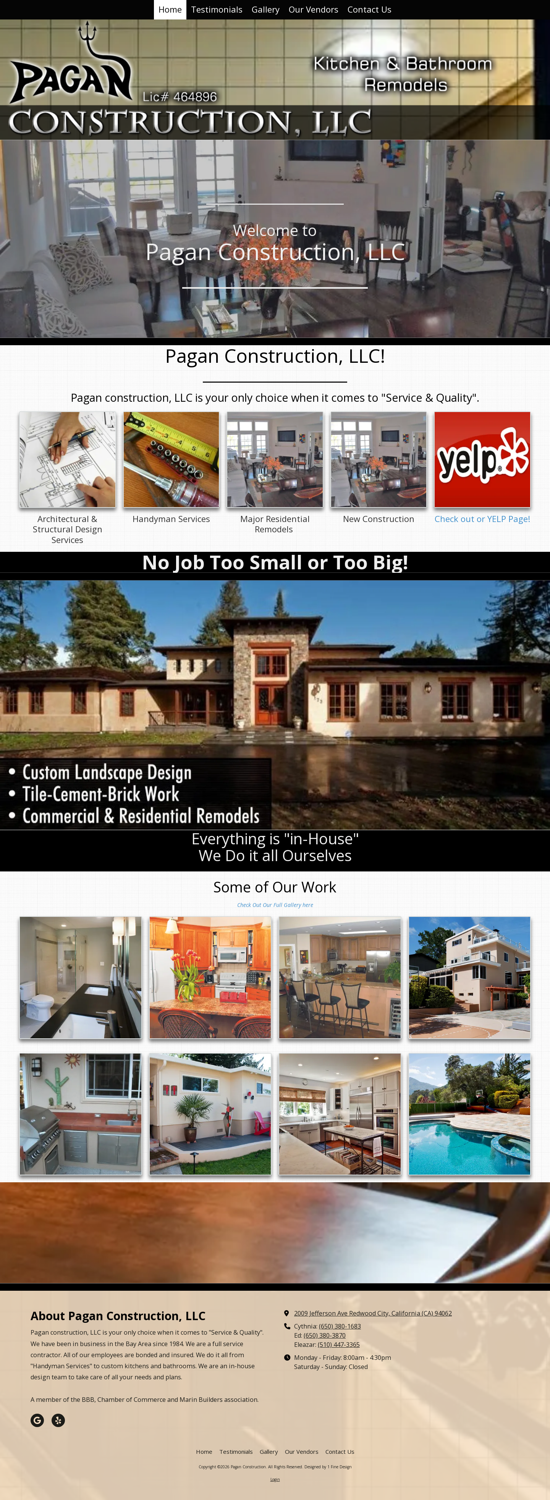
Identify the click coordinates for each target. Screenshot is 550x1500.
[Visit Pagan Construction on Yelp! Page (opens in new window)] (58, 1420)
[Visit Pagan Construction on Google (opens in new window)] (37, 1420)
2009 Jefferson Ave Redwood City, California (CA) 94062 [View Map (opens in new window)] (373, 1313)
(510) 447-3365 (339, 1344)
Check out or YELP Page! (482, 518)
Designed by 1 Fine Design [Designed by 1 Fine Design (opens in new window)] (328, 1466)
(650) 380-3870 (325, 1335)
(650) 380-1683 (340, 1326)
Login (275, 1479)
